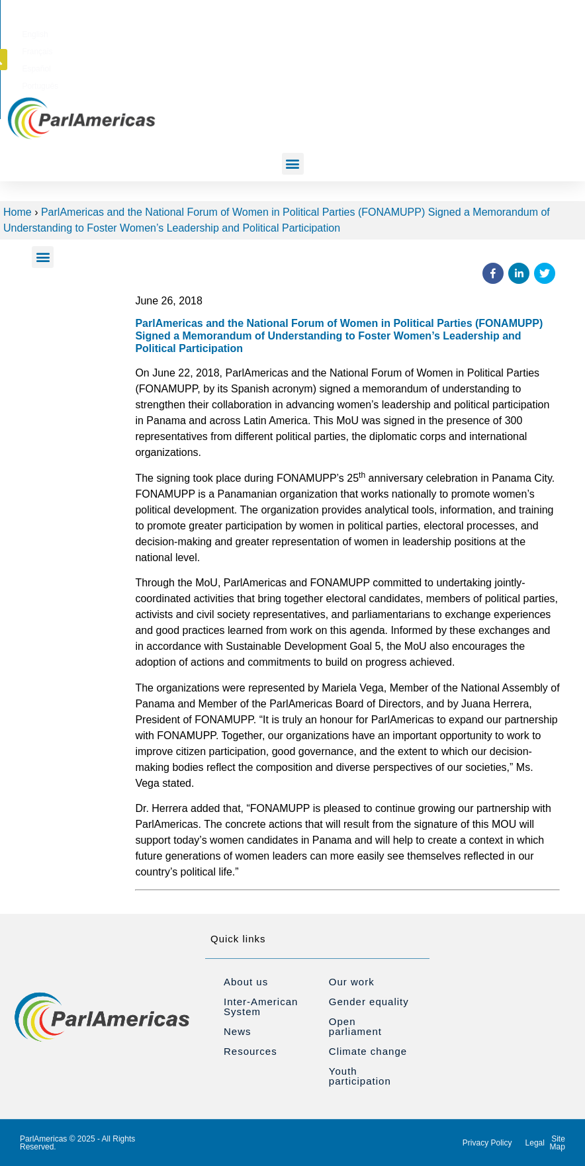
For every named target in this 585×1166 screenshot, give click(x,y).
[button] (546, 31)
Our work (352, 981)
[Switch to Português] (453, 32)
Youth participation (360, 1076)
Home (17, 212)
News (237, 1031)
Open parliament (355, 1026)
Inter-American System (261, 1006)
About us (246, 981)
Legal (535, 1142)
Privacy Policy (487, 1142)
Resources (250, 1051)
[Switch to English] (323, 32)
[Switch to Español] (407, 32)
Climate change (368, 1051)
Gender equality (369, 1001)
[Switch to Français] (364, 32)
